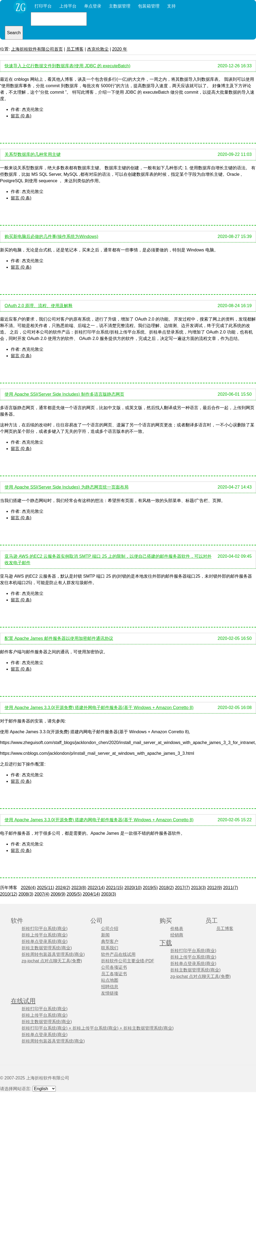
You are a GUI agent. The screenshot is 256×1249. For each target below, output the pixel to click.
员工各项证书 (114, 973)
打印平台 (43, 6)
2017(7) (182, 887)
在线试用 (23, 1001)
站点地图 (109, 980)
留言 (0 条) (21, 116)
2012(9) (214, 887)
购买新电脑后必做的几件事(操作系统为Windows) (51, 236)
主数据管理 (119, 6)
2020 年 (119, 49)
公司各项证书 (114, 967)
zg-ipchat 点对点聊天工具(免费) (52, 961)
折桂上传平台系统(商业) (45, 935)
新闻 (105, 935)
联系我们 (109, 948)
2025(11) (45, 887)
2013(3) (198, 887)
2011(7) (230, 887)
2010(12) (8, 894)
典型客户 (109, 941)
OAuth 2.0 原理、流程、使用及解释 (39, 305)
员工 (211, 920)
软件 (17, 920)
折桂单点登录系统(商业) (45, 941)
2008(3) (26, 894)
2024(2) (62, 887)
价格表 (176, 928)
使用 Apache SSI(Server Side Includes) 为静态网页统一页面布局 (67, 487)
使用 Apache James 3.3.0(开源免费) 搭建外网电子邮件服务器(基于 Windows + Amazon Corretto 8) (99, 707)
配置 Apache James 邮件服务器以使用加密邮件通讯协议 (59, 638)
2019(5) (150, 887)
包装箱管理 (149, 6)
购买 (166, 920)
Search (14, 32)
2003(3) (108, 894)
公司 (96, 920)
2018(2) (166, 887)
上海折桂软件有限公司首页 (37, 49)
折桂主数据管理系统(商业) (47, 948)
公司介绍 (109, 928)
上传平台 (68, 6)
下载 (166, 942)
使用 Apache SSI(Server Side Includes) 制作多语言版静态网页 (64, 394)
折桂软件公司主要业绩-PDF (127, 961)
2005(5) (74, 894)
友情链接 (109, 993)
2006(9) (58, 894)
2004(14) (91, 894)
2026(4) (28, 887)
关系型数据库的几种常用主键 (33, 154)
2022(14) (96, 887)
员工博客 (75, 49)
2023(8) (78, 887)
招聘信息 (109, 986)
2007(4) (41, 894)
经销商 (176, 935)
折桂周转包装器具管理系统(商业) (53, 954)
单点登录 (92, 6)
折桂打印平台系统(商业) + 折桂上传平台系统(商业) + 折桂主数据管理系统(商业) (98, 1028)
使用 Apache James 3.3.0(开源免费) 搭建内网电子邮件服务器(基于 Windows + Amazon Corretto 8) (99, 820)
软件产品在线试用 (118, 954)
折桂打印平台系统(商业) (45, 928)
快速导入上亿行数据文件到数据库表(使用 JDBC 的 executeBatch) (67, 66)
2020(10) (133, 887)
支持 (171, 6)
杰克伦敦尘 (98, 49)
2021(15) (114, 887)
